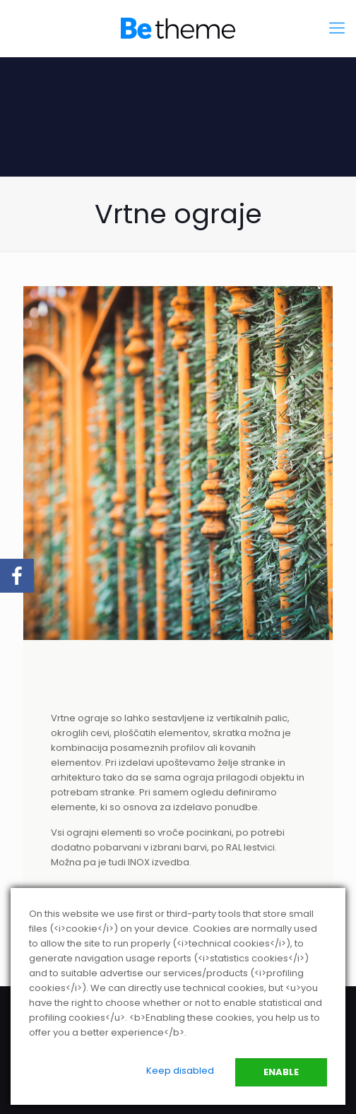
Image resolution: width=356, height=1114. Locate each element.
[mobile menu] (337, 28)
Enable (281, 1072)
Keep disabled (180, 1070)
